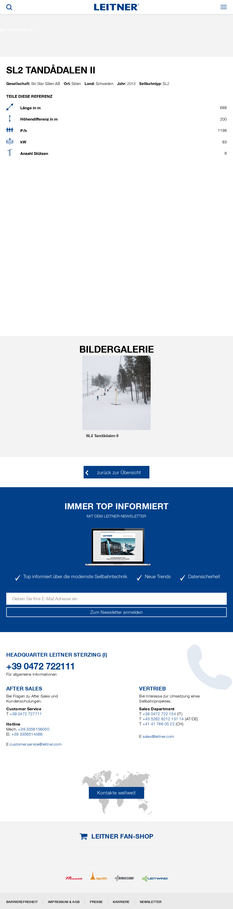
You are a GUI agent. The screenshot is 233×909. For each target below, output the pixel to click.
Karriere (121, 902)
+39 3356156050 (33, 729)
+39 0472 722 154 (159, 714)
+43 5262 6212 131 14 (163, 719)
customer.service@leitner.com (35, 744)
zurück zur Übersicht (119, 472)
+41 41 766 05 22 (159, 724)
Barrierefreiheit (22, 902)
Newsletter (151, 902)
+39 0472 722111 (40, 666)
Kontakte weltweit (116, 793)
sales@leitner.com (158, 736)
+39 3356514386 (27, 734)
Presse (96, 902)
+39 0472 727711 (26, 714)
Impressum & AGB (64, 902)
